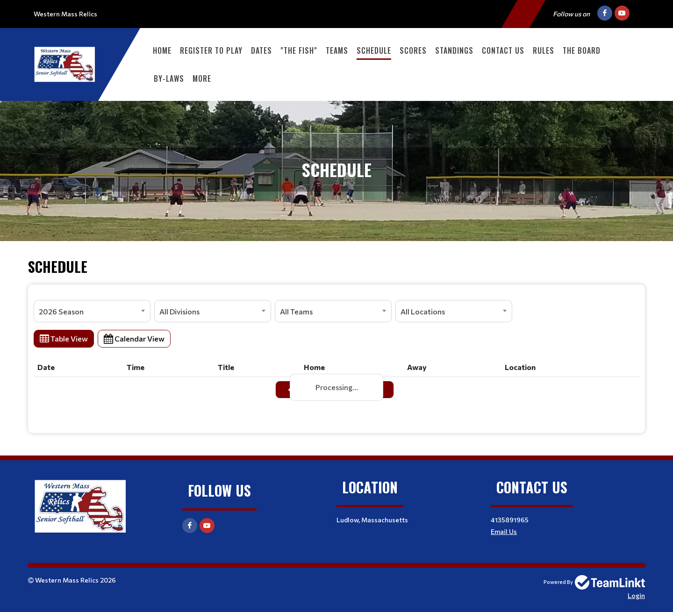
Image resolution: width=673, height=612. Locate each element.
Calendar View (134, 338)
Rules (543, 50)
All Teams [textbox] (296, 311)
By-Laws (169, 78)
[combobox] (92, 311)
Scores (413, 50)
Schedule (374, 50)
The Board (582, 50)
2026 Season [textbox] (61, 311)
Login (636, 595)
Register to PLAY (211, 50)
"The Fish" (298, 50)
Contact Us (503, 50)
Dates (261, 50)
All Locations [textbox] (423, 311)
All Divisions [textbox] (179, 311)
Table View (64, 338)
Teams (337, 50)
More (202, 78)
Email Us (504, 531)
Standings (454, 50)
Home (162, 50)
